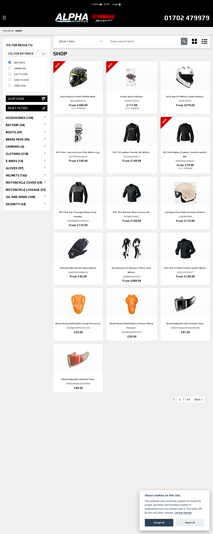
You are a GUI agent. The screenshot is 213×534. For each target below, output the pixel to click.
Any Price (19, 62)
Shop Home (26, 98)
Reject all (190, 522)
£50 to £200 (20, 74)
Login (117, 4)
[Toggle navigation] (4, 18)
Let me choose (183, 512)
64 (188, 399)
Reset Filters (26, 108)
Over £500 (20, 85)
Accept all (159, 522)
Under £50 (20, 68)
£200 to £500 (21, 80)
